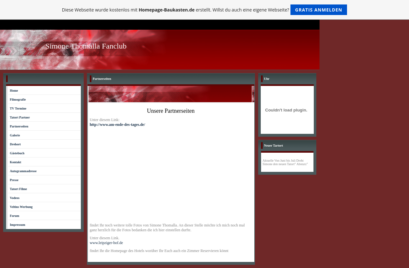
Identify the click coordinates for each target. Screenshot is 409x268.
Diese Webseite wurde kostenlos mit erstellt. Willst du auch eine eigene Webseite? (204, 9)
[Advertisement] (171, 175)
